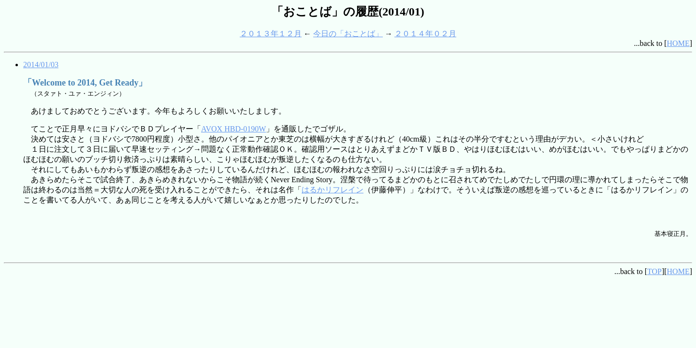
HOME (678, 43)
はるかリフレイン (332, 190)
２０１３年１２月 (271, 33)
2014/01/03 (40, 64)
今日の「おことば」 (348, 33)
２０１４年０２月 (425, 33)
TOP (654, 271)
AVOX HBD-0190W (233, 129)
